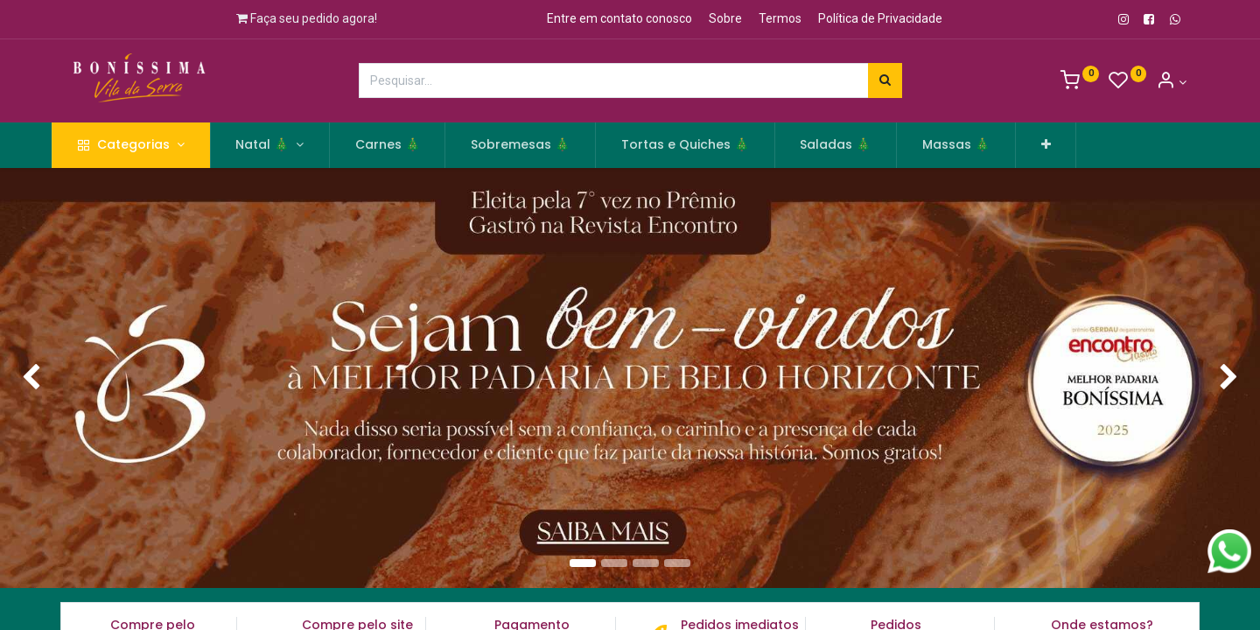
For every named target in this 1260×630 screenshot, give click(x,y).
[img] (50, 378)
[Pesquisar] (885, 80)
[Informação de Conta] (1171, 82)
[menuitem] (408, 145)
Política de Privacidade (880, 18)
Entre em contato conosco (619, 18)
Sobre (725, 18)
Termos (780, 18)
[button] (1067, 145)
